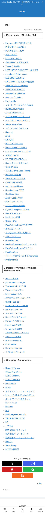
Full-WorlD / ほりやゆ (14, 321)
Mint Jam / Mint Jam (14, 144)
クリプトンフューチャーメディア (19, 391)
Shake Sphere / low (13, 124)
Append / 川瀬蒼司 (13, 337)
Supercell (9, 132)
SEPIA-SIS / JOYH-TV (15, 90)
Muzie (8, 387)
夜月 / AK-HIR (11, 55)
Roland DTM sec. (12, 368)
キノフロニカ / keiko (14, 313)
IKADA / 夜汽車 (11, 279)
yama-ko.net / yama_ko (15, 282)
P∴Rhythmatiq (11, 260)
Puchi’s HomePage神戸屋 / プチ (19, 225)
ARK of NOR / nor (13, 237)
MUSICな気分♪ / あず (14, 51)
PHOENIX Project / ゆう (15, 47)
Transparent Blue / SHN (15, 286)
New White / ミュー (13, 213)
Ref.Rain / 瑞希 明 (13, 175)
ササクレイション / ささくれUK (19, 105)
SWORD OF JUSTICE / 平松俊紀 (19, 82)
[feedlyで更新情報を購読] (33, 469)
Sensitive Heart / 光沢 (14, 190)
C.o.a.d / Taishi (11, 167)
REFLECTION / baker (14, 109)
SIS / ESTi (9, 140)
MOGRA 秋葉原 (12, 449)
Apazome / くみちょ (14, 97)
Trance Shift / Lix (12, 66)
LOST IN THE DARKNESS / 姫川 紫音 (21, 70)
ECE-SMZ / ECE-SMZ (14, 78)
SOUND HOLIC (12, 155)
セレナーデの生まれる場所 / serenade (21, 256)
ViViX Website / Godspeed (16, 86)
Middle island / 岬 (12, 217)
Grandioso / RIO (12, 240)
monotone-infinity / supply (16, 74)
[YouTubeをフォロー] (12, 469)
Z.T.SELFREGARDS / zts (16, 159)
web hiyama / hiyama (14, 186)
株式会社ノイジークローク (16, 434)
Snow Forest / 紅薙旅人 (15, 179)
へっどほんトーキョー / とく (17, 120)
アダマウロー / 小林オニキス (17, 117)
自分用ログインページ (15, 352)
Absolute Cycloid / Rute (15, 93)
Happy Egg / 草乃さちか (15, 317)
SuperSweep (10, 445)
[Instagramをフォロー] (33, 463)
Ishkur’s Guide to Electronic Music (19, 395)
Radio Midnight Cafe (14, 310)
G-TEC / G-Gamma (13, 329)
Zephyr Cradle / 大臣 (14, 198)
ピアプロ (9, 426)
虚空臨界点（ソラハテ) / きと (18, 298)
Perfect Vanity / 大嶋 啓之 (16, 148)
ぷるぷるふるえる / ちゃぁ (16, 128)
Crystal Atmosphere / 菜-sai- (17, 209)
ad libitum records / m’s (15, 206)
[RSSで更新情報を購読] (22, 475)
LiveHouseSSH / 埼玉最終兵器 (18, 43)
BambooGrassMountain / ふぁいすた (21, 244)
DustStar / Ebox (12, 194)
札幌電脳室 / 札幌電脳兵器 (16, 62)
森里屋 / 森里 (11, 221)
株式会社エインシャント (16, 430)
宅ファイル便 (11, 403)
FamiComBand (11, 252)
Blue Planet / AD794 (14, 202)
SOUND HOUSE (12, 380)
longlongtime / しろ (13, 294)
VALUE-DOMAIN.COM (15, 418)
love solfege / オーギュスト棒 (18, 151)
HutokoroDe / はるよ (14, 340)
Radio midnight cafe (13, 348)
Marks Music (10, 384)
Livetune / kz (10, 101)
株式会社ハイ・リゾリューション (19, 438)
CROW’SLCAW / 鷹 (13, 182)
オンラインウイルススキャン (17, 399)
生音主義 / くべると (13, 229)
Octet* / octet (10, 344)
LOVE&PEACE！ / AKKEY (16, 306)
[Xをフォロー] (12, 463)
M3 (6, 422)
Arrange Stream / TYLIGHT (17, 333)
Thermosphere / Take (14, 290)
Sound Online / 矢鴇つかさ (16, 163)
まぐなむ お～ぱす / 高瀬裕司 (18, 233)
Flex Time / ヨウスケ (14, 325)
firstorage (9, 407)
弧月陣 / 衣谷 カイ (13, 302)
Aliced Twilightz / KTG (14, 113)
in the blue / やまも (13, 59)
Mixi (7, 411)
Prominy (8, 442)
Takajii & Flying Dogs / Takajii (17, 171)
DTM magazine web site (15, 414)
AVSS (7, 136)
